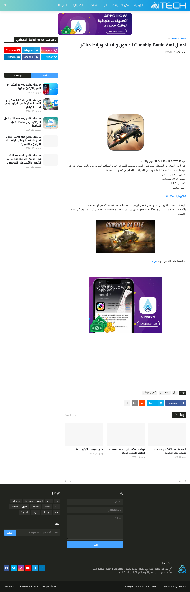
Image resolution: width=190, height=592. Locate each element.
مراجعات (45, 75)
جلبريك (47, 507)
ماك (56, 512)
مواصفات (17, 75)
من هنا (153, 261)
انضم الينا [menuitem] (78, 5)
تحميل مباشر (150, 393)
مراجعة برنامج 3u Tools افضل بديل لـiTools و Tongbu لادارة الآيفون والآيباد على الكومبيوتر (24, 159)
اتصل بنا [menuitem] (62, 5)
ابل (167, 39)
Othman (182, 586)
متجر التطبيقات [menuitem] (120, 5)
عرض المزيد (71, 415)
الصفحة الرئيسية (178, 39)
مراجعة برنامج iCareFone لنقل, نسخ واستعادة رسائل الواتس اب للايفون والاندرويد (23, 140)
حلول (24, 507)
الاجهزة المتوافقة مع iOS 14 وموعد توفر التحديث (170, 451)
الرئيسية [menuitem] (138, 5)
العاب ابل (164, 393)
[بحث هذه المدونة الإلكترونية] (38, 533)
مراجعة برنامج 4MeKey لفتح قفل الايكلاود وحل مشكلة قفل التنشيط (22, 122)
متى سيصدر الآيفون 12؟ (89, 449)
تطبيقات (35, 507)
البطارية (24, 512)
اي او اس (16, 501)
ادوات (35, 512)
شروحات (29, 501)
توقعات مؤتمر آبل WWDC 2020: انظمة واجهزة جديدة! (126, 451)
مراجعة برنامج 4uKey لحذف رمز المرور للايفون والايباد (23, 86)
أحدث (182, 481)
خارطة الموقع (49, 586)
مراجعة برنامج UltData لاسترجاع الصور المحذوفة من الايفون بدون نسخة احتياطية (22, 103)
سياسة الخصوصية (29, 586)
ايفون (40, 501)
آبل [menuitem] (105, 5)
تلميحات (14, 507)
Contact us (9, 586)
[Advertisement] (125, 84)
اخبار (49, 501)
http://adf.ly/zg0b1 (175, 196)
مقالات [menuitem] (94, 5)
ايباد (56, 507)
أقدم (69, 481)
